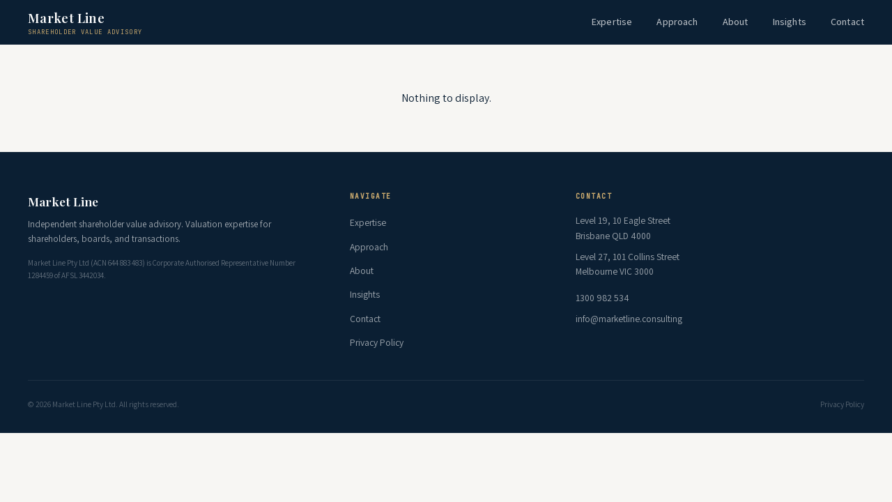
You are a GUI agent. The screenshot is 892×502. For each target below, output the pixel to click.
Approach (677, 21)
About (735, 21)
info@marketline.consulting (629, 318)
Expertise (612, 21)
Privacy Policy (376, 342)
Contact (847, 21)
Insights (789, 21)
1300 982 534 (602, 297)
